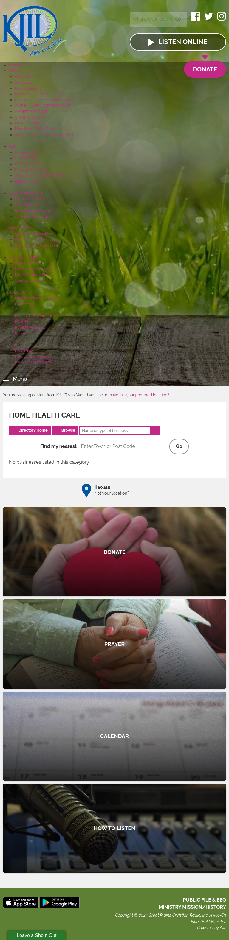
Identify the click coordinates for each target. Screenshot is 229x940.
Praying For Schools (32, 169)
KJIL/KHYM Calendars (35, 362)
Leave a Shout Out (36, 935)
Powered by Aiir (211, 927)
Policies (22, 321)
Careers (22, 309)
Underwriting (20, 228)
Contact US (25, 304)
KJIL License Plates (32, 356)
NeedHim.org (27, 181)
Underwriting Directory (35, 239)
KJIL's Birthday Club (32, 275)
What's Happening (25, 193)
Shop (13, 345)
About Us (17, 292)
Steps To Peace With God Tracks (43, 175)
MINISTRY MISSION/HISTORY (192, 907)
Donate (205, 67)
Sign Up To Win (22, 257)
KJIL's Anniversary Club (35, 269)
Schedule (23, 82)
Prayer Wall (25, 158)
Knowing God (27, 152)
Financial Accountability (36, 315)
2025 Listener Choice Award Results (47, 135)
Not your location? (111, 493)
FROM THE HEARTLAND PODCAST (46, 100)
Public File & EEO (30, 327)
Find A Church (27, 164)
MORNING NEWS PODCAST (40, 94)
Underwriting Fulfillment (36, 245)
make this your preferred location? (138, 395)
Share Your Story (29, 117)
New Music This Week (34, 129)
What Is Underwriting (34, 234)
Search (155, 430)
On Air (14, 71)
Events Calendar (29, 199)
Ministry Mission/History (36, 298)
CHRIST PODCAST (31, 111)
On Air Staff (25, 76)
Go (178, 19)
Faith (13, 146)
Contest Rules (27, 280)
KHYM (20, 333)
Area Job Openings (32, 216)
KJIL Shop (24, 350)
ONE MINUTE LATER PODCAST (43, 105)
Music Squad (26, 263)
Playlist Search (28, 88)
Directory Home (33, 430)
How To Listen (27, 123)
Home (14, 65)
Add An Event (27, 205)
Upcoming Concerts (33, 210)
